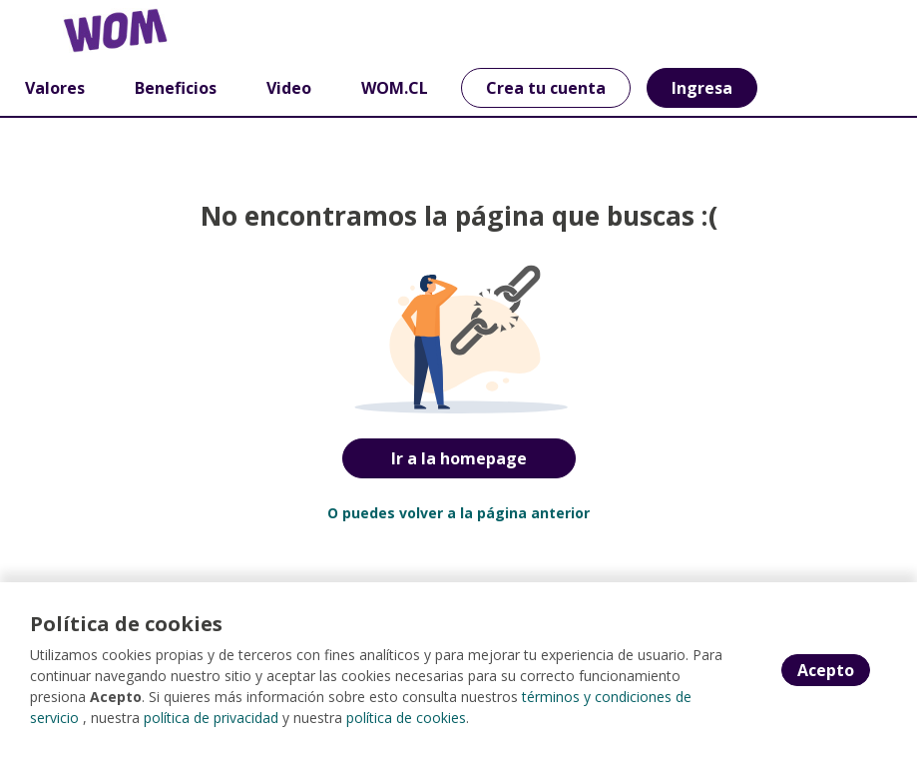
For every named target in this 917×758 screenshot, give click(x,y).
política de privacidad (211, 717)
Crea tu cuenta (546, 88)
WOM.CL (394, 88)
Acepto (825, 670)
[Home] (86, 30)
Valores (55, 88)
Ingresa (702, 88)
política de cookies (406, 717)
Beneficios (176, 88)
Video (288, 88)
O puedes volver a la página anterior (458, 512)
